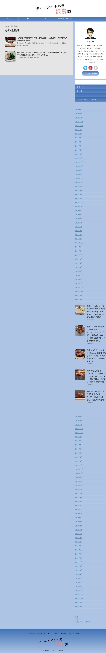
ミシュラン (44, 44)
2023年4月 (78, 230)
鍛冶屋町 (22, 46)
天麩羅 (34, 44)
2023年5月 (78, 226)
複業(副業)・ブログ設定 (65, 20)
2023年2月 (78, 238)
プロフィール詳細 (90, 73)
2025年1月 (78, 158)
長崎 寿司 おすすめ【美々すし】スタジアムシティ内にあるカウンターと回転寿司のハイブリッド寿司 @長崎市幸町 (96, 376)
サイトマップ (41, 633)
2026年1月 (78, 117)
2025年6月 (78, 141)
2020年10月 (79, 291)
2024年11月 (79, 162)
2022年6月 (78, 259)
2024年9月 (78, 170)
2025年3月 (78, 154)
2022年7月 (78, 255)
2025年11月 (79, 121)
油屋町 (29, 44)
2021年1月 (78, 283)
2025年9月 (78, 129)
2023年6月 (78, 222)
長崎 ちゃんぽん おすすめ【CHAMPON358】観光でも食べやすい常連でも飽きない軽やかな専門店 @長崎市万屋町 (96, 311)
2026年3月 (78, 109)
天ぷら (38, 44)
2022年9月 (78, 246)
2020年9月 (78, 295)
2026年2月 (78, 113)
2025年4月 (78, 150)
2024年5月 (78, 186)
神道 (28, 20)
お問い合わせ (31, 633)
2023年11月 (79, 202)
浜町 (27, 46)
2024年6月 (78, 182)
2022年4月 (78, 267)
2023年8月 (78, 214)
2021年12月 (79, 275)
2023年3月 (78, 234)
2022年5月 (78, 263)
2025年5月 (78, 146)
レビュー (46, 20)
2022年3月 (78, 271)
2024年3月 (78, 194)
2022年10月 (79, 242)
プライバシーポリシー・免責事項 (57, 633)
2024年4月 (78, 190)
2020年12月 (79, 287)
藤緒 (18, 46)
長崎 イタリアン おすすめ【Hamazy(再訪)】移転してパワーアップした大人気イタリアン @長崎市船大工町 (96, 355)
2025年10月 (79, 125)
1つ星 (49, 44)
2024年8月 (78, 174)
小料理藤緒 (63, 44)
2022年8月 (78, 251)
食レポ (9, 20)
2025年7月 (78, 137)
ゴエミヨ (53, 44)
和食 (58, 44)
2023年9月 (78, 210)
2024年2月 (78, 198)
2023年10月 (79, 206)
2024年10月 (79, 166)
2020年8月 (78, 299)
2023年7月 (78, 218)
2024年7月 (78, 178)
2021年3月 (78, 279)
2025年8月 (78, 133)
